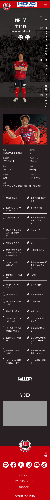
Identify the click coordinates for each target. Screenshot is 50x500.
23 (46, 42)
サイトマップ (25, 475)
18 (46, 97)
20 (46, 19)
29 (46, 51)
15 (46, 39)
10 (46, 68)
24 (46, 100)
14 (46, 74)
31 (46, 22)
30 (46, 54)
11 (46, 71)
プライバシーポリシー (25, 481)
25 (46, 45)
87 (46, 106)
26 (46, 48)
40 (46, 103)
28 (46, 88)
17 (46, 77)
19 (46, 80)
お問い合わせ (25, 486)
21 (46, 83)
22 (46, 86)
